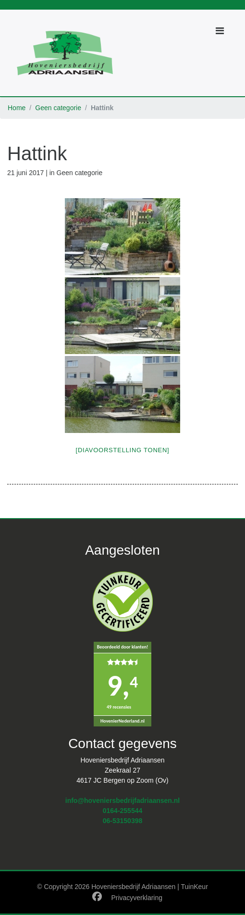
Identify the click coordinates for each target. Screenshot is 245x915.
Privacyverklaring (136, 898)
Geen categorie (58, 108)
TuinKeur (194, 886)
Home (16, 108)
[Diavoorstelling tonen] (123, 450)
